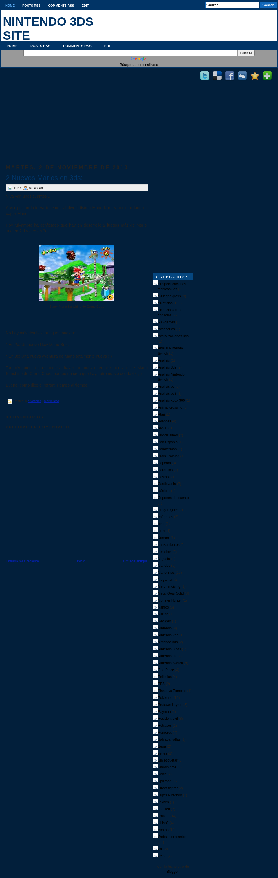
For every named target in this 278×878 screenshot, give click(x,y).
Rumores (165, 733)
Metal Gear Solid (171, 593)
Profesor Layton (170, 705)
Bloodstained (168, 435)
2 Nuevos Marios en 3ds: (44, 178)
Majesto (164, 559)
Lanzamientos (169, 545)
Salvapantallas (169, 739)
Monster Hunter (170, 600)
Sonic (162, 774)
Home (10, 5)
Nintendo (165, 628)
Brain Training (168, 456)
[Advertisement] (77, 110)
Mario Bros (51, 401)
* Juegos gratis (169, 296)
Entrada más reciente (22, 561)
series (162, 753)
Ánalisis (164, 360)
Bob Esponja (168, 442)
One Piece (166, 670)
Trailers (163, 816)
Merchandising (169, 586)
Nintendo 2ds (168, 635)
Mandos (164, 566)
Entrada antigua (135, 561)
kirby (161, 531)
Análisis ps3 (167, 393)
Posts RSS (31, 5)
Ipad (161, 524)
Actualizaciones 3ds (173, 336)
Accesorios (166, 329)
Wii (160, 849)
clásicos (164, 491)
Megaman (165, 580)
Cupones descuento (173, 498)
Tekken (163, 802)
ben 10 (163, 428)
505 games (166, 322)
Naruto (163, 614)
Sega (162, 746)
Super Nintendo (170, 795)
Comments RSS (61, 5)
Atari (161, 414)
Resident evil (168, 719)
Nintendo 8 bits (169, 649)
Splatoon (164, 781)
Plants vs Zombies (172, 691)
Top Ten (164, 809)
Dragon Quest (169, 510)
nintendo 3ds (168, 642)
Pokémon (165, 698)
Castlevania (167, 484)
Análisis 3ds (167, 367)
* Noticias (34, 401)
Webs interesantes (172, 837)
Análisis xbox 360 (171, 400)
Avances (164, 421)
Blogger (172, 872)
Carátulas (165, 470)
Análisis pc (166, 387)
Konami (164, 538)
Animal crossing (170, 407)
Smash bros (167, 767)
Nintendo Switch (170, 663)
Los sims (164, 552)
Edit (85, 5)
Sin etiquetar (167, 760)
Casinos (164, 477)
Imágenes (165, 517)
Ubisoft (163, 823)
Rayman (164, 712)
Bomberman (167, 449)
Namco (163, 607)
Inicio (81, 561)
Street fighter (168, 788)
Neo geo (164, 621)
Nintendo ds (167, 656)
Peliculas (165, 677)
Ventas (163, 830)
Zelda (162, 856)
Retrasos (165, 726)
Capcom (164, 463)
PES (161, 684)
